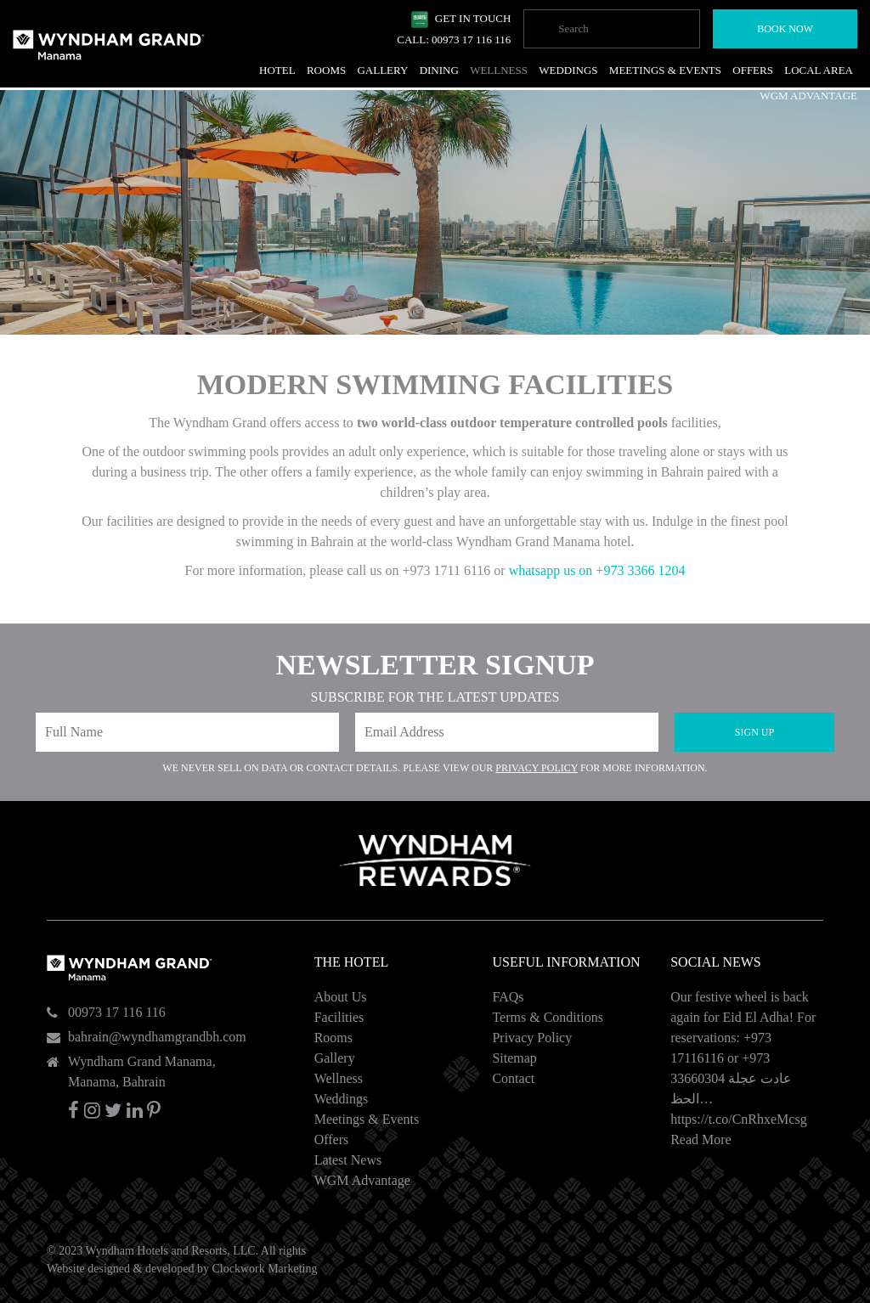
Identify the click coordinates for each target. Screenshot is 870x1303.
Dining (439, 70)
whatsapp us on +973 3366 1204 (597, 570)
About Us (340, 997)
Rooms (333, 1037)
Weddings (341, 1098)
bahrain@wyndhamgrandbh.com (157, 1036)
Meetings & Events (367, 1119)
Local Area (818, 70)
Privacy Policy (536, 768)
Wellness (338, 1078)
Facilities (339, 1017)
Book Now (785, 29)
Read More (701, 1139)
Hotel (277, 70)
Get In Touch (473, 18)
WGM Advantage (362, 1180)
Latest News (348, 1160)
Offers (331, 1139)
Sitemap (514, 1058)
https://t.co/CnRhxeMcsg (738, 1119)
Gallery (334, 1058)
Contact (513, 1078)
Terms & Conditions (547, 1017)
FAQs (507, 997)
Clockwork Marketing (264, 1268)
